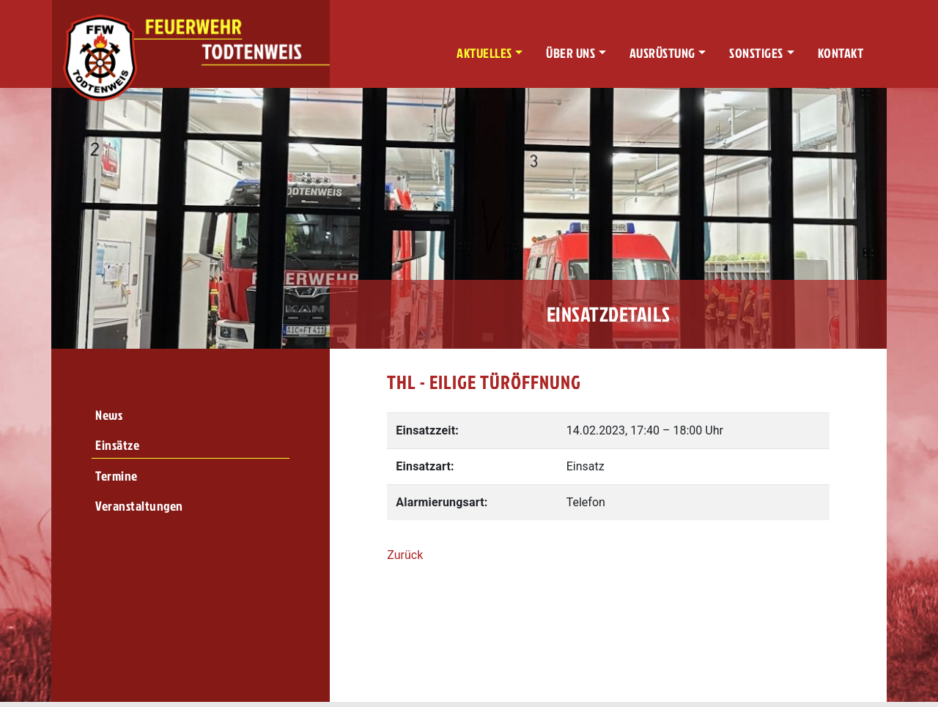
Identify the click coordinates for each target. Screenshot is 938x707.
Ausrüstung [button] (662, 53)
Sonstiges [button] (756, 53)
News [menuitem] (108, 415)
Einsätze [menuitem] (117, 445)
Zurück (405, 555)
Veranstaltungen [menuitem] (139, 506)
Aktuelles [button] (484, 53)
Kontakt (841, 53)
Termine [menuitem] (116, 476)
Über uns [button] (570, 53)
